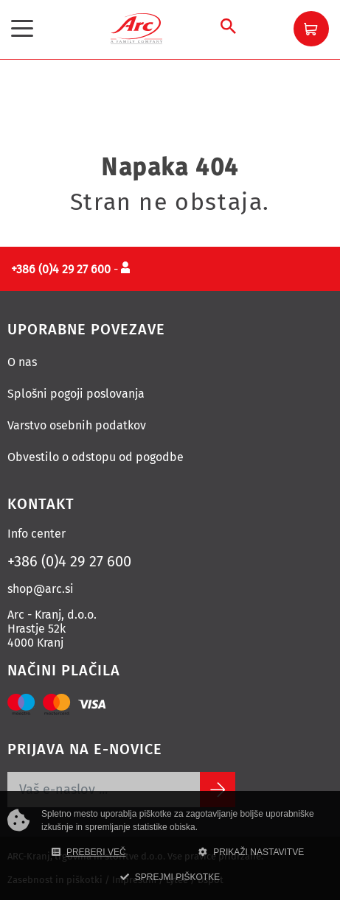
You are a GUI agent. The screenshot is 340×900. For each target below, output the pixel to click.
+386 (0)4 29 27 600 (69, 561)
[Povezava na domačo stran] (136, 28)
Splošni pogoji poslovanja (76, 394)
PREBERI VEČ (89, 852)
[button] (311, 28)
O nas (22, 362)
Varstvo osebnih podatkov (76, 425)
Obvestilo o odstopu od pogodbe (95, 457)
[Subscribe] (217, 789)
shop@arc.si (40, 589)
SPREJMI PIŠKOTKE (170, 877)
